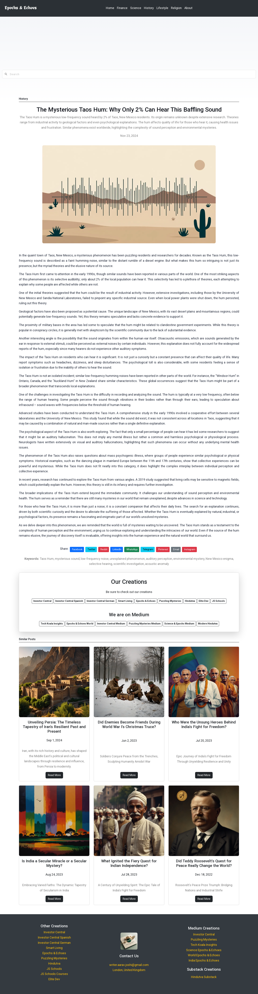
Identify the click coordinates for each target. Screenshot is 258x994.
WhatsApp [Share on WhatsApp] (132, 549)
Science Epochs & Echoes (203, 950)
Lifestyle (162, 8)
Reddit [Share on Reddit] (103, 549)
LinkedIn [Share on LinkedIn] (117, 549)
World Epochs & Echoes (204, 955)
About (188, 8)
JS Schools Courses (54, 974)
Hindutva (54, 963)
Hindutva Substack (204, 977)
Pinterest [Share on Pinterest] (163, 549)
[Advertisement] (129, 43)
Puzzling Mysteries (54, 958)
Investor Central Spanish (54, 937)
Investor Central (54, 932)
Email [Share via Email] (176, 549)
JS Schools (54, 969)
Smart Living (54, 948)
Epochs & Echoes (54, 953)
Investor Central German (54, 942)
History (149, 8)
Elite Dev (54, 979)
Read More (54, 775)
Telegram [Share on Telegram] (148, 549)
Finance (122, 8)
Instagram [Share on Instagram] (189, 549)
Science (135, 8)
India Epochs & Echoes (203, 960)
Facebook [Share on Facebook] (77, 549)
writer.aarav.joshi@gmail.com (129, 965)
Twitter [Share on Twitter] (91, 549)
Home (110, 8)
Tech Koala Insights (204, 945)
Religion (176, 8)
